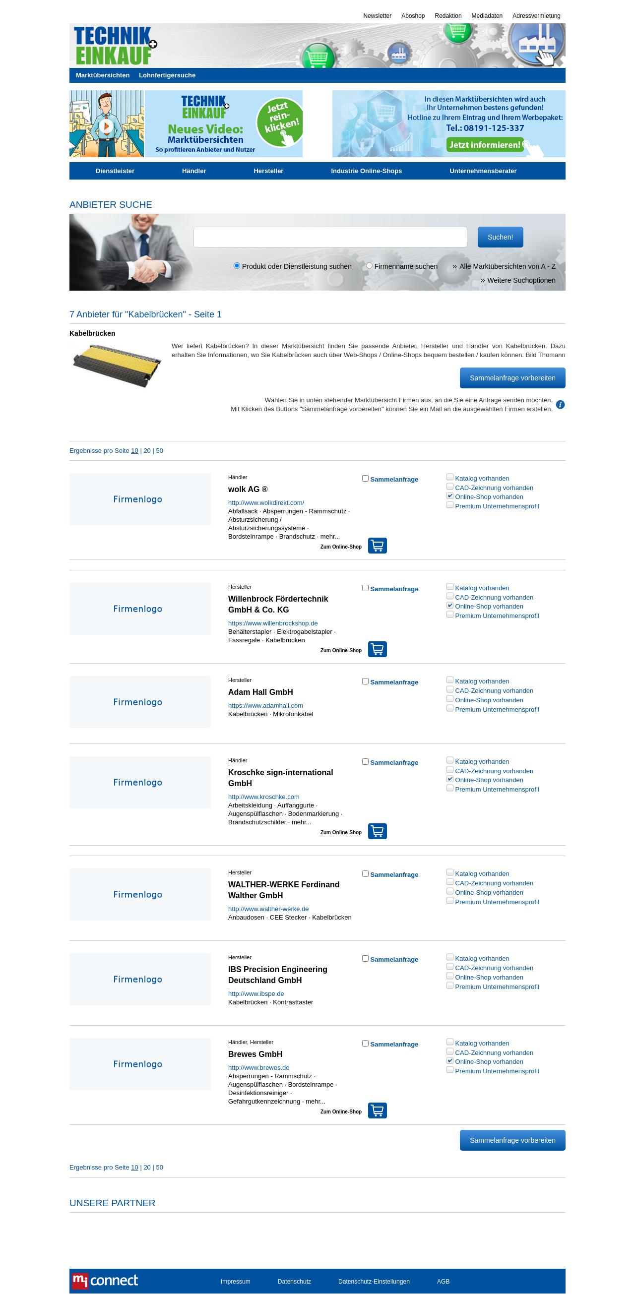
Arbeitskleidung (250, 805)
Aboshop (413, 15)
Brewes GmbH (255, 1054)
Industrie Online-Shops (366, 171)
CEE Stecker (288, 917)
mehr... (329, 536)
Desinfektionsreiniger (258, 1093)
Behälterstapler (249, 631)
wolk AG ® (248, 489)
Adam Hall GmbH (260, 692)
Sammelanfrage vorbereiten (513, 378)
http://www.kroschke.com (264, 797)
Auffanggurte (295, 805)
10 (134, 450)
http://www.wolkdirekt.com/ (266, 502)
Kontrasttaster (293, 1002)
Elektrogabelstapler (304, 631)
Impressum (236, 1281)
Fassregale (244, 640)
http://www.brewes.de (259, 1067)
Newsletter (377, 15)
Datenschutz (294, 1281)
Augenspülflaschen (255, 813)
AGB (443, 1281)
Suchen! (500, 237)
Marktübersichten (102, 75)
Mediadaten (487, 15)
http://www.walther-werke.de (268, 909)
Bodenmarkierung (313, 813)
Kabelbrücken (285, 640)
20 (146, 450)
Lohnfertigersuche (167, 75)
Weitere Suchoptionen (518, 280)
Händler (194, 171)
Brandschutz (297, 536)
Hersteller (268, 171)
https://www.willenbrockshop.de (273, 623)
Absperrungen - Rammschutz (304, 511)
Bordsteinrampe (251, 536)
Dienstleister (115, 171)
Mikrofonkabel (293, 714)
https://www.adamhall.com (265, 705)
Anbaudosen (246, 917)
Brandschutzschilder (257, 822)
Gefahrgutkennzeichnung (264, 1101)
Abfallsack (242, 511)
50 (159, 450)
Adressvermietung (536, 15)
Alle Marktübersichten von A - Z (504, 266)
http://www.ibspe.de (256, 993)
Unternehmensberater (482, 171)
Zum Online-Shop (353, 544)
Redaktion (448, 15)
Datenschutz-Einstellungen (374, 1281)
